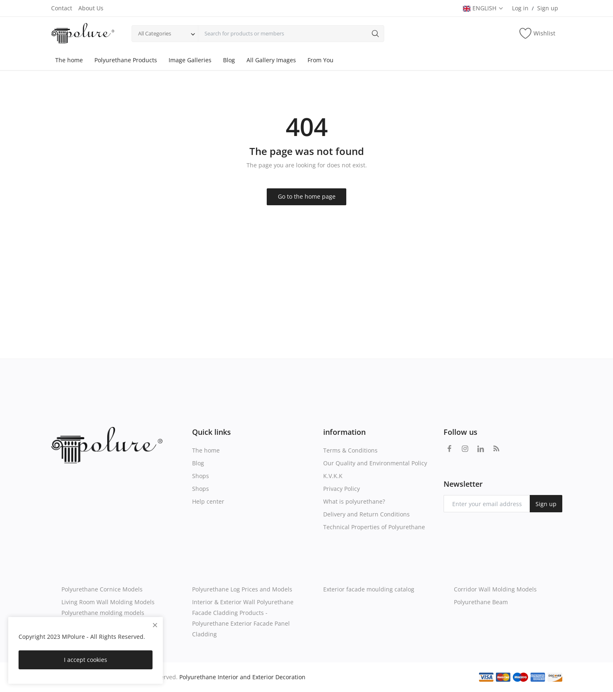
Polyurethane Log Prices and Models (242, 589)
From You (321, 60)
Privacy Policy (341, 489)
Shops (200, 476)
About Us (90, 8)
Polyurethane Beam (481, 602)
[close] (155, 625)
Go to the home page (307, 196)
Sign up (547, 8)
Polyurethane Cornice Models (102, 589)
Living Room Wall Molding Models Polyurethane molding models (108, 607)
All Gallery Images (271, 60)
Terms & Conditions (350, 450)
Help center (208, 501)
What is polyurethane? (354, 501)
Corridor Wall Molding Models (495, 589)
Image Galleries (190, 60)
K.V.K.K (333, 476)
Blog (229, 60)
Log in (520, 8)
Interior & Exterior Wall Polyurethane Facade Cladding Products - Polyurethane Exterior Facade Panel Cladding (243, 618)
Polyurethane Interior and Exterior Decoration (242, 677)
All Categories (154, 33)
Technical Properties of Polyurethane (374, 527)
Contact (61, 8)
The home (69, 60)
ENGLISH (483, 8)
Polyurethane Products (125, 60)
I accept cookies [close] (85, 660)
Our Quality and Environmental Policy (375, 463)
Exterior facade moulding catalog (368, 589)
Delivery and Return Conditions (366, 514)
